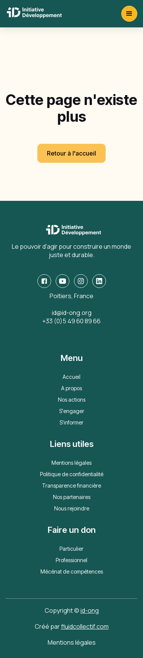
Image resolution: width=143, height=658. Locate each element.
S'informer (71, 422)
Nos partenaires (71, 497)
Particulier (71, 548)
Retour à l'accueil (71, 153)
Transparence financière (71, 485)
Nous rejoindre (71, 508)
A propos (71, 388)
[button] (129, 14)
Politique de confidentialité (71, 474)
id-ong (89, 610)
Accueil (71, 377)
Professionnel (71, 560)
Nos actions (71, 399)
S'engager (71, 411)
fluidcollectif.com (85, 626)
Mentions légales (71, 462)
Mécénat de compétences (71, 571)
